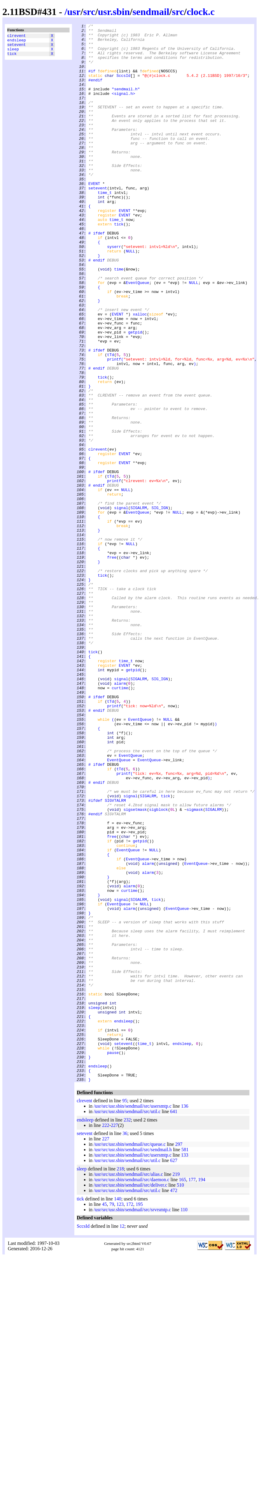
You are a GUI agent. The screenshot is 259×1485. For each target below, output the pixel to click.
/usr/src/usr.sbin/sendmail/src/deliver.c (130, 1396)
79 (111, 1415)
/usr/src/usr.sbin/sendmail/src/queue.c (129, 1355)
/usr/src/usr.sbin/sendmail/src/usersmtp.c (132, 1317)
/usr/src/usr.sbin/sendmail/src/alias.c (128, 1385)
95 (124, 1312)
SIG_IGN (159, 605)
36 (125, 1345)
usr (73, 11)
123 (120, 1415)
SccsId (123, 86)
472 (173, 1402)
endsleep (16, 41)
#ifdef (95, 956)
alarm (120, 815)
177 (192, 1391)
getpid (135, 394)
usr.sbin (114, 11)
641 (173, 1323)
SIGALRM (138, 605)
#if (91, 80)
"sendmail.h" (126, 102)
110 (183, 1421)
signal (121, 605)
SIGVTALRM (115, 956)
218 (120, 1380)
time (119, 318)
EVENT (94, 216)
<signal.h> (123, 107)
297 (178, 1355)
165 (182, 1391)
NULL (130, 297)
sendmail (150, 11)
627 (173, 1372)
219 (176, 1385)
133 (184, 1366)
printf (114, 426)
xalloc (140, 372)
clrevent (16, 36)
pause (113, 1258)
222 (105, 1336)
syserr (114, 291)
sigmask (195, 967)
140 (117, 1410)
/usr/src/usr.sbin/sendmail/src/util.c (127, 1323)
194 (201, 1391)
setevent (16, 47)
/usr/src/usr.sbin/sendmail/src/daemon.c (131, 1391)
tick (11, 58)
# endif (96, 307)
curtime (120, 821)
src (89, 11)
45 (104, 1415)
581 (185, 1361)
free (111, 664)
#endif (95, 91)
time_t (105, 226)
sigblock (158, 967)
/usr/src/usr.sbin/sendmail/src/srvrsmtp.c (132, 1421)
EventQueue (137, 334)
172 (129, 1415)
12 (122, 1437)
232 (127, 1331)
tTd (110, 421)
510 (180, 1396)
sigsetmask (135, 967)
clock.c (201, 11)
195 (139, 1415)
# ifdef (96, 275)
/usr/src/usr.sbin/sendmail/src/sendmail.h (132, 1361)
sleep (13, 52)
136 (184, 1317)
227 (114, 1336)
